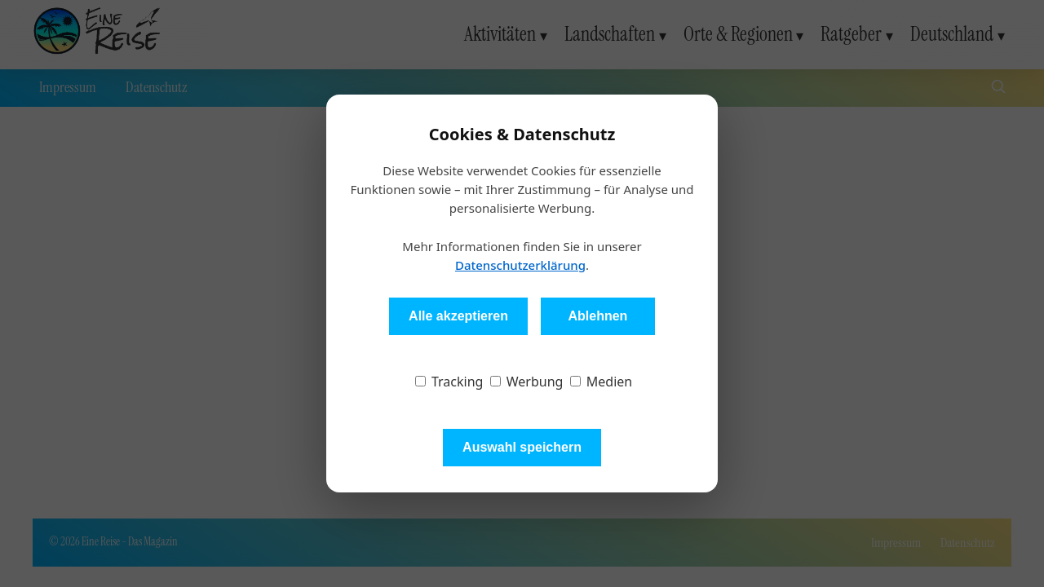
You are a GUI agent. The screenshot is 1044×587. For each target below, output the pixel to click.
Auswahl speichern (522, 447)
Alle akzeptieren (458, 316)
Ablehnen (597, 316)
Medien (601, 382)
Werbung (527, 382)
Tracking (449, 382)
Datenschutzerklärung (520, 265)
